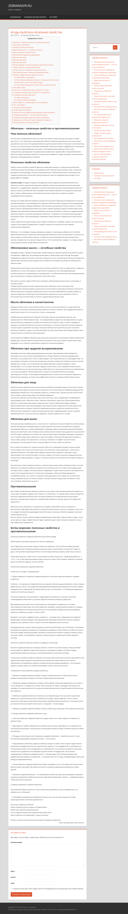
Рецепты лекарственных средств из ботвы (27, 75)
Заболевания (15, 17)
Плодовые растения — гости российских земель (29, 115)
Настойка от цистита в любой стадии (28, 82)
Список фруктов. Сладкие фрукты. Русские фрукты (30, 102)
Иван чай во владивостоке (104, 146)
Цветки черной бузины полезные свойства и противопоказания (101, 156)
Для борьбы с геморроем (24, 77)
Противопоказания (19, 62)
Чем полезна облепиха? (20, 45)
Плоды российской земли (21, 107)
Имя (13, 871)
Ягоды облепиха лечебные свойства (25, 122)
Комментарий (16, 842)
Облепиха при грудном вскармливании (26, 55)
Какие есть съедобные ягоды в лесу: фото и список (30, 90)
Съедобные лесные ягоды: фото (24, 95)
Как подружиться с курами (103, 138)
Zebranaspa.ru (20, 5)
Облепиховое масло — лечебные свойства (27, 50)
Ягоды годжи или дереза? (21, 110)
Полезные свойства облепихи (23, 47)
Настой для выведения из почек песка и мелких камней (35, 85)
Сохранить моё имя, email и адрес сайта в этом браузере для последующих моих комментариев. (48, 889)
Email (13, 877)
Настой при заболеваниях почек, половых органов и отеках (36, 80)
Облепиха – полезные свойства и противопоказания (31, 42)
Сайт (12, 883)
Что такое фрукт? (18, 105)
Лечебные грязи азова (102, 130)
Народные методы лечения (35, 17)
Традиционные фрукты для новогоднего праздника (30, 117)
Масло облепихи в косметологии (24, 52)
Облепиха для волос (19, 60)
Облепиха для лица (19, 57)
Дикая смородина (21, 97)
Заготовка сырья (18, 87)
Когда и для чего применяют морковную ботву (29, 70)
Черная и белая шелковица (25, 100)
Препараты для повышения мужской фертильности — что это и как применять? (104, 64)
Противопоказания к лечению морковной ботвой (30, 72)
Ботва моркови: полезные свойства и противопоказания (32, 65)
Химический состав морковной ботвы (26, 67)
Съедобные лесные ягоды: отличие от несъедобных (31, 92)
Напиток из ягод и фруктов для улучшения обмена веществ (33, 112)
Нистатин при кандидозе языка (105, 107)
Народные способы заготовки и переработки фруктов (31, 120)
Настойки (53, 17)
